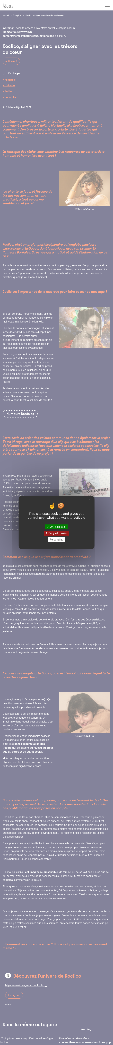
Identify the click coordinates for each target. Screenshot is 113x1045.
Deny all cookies (57, 533)
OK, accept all (56, 526)
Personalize (56, 539)
